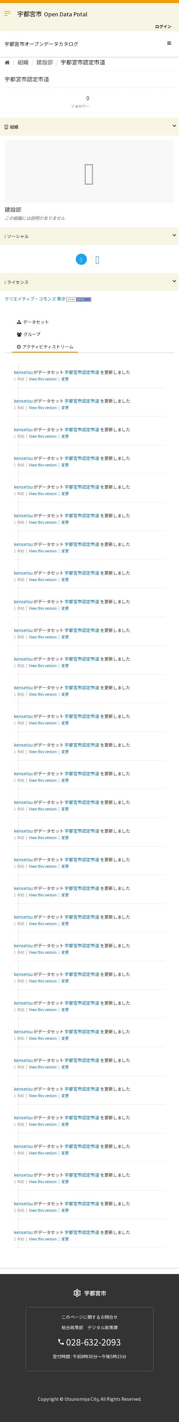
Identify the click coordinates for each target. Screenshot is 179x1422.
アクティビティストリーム (45, 346)
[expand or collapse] (169, 43)
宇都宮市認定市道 (83, 62)
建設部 (44, 62)
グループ (28, 334)
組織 (23, 62)
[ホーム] (7, 62)
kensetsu (23, 372)
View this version (43, 378)
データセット (33, 322)
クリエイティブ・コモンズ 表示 (35, 299)
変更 (65, 378)
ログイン (163, 26)
